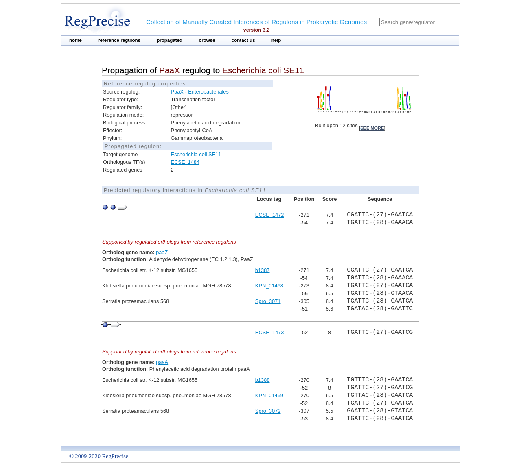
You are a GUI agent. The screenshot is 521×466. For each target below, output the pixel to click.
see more (372, 128)
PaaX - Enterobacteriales (200, 92)
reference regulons (119, 40)
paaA (162, 362)
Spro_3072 (268, 411)
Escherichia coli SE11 (196, 154)
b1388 (262, 380)
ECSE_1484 (185, 162)
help (276, 40)
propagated (169, 40)
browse (207, 40)
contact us (243, 40)
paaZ (162, 252)
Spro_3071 (268, 301)
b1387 (262, 270)
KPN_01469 (269, 395)
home (75, 40)
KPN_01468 (269, 286)
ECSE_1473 (269, 332)
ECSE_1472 (269, 215)
